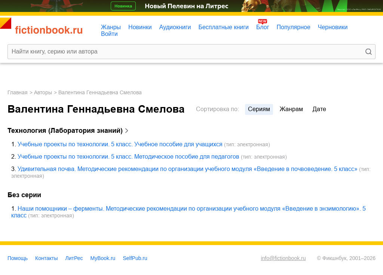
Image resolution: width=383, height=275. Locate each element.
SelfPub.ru (135, 258)
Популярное (293, 27)
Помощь (17, 258)
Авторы (43, 92)
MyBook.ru (103, 258)
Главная (17, 92)
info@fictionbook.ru (283, 258)
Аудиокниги (175, 27)
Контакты (46, 258)
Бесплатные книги (223, 27)
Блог (262, 27)
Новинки (140, 27)
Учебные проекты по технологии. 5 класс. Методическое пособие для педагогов (128, 156)
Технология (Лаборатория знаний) (65, 130)
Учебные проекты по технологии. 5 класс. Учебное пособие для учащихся (120, 144)
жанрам (291, 109)
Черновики (333, 27)
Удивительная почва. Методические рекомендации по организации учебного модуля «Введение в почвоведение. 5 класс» (188, 169)
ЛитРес (74, 258)
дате (319, 109)
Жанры (111, 27)
